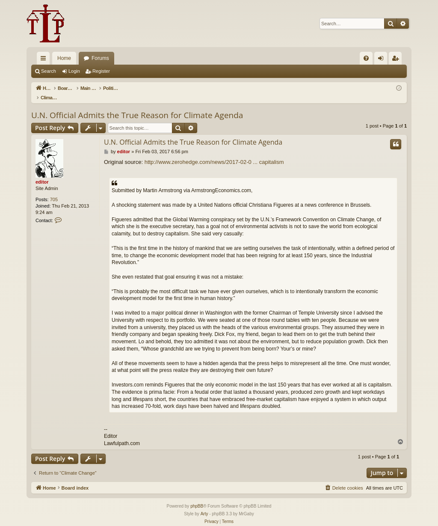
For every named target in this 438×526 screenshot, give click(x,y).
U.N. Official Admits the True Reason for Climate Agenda (137, 106)
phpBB (196, 497)
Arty (204, 504)
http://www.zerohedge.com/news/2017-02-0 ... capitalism (214, 153)
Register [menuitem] (397, 60)
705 (54, 190)
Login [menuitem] (382, 60)
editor (42, 172)
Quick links (45, 60)
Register (101, 71)
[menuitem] (366, 58)
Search (48, 71)
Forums (100, 58)
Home (64, 58)
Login (74, 71)
